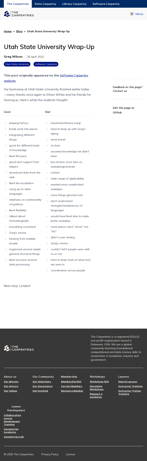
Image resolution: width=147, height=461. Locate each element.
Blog (19, 31)
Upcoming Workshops (97, 388)
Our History (11, 386)
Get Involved (40, 390)
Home (7, 31)
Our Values (10, 390)
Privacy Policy (49, 454)
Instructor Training (130, 386)
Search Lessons (127, 381)
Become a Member (72, 390)
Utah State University (17, 64)
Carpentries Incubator (11, 431)
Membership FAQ (71, 381)
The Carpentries (18, 4)
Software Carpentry (106, 4)
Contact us (120, 91)
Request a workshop (96, 395)
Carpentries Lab (14, 436)
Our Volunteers (42, 381)
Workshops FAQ (99, 381)
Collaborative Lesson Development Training (12, 420)
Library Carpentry (74, 4)
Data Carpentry (45, 4)
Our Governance (42, 386)
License (70, 454)
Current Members (71, 386)
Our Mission (11, 381)
